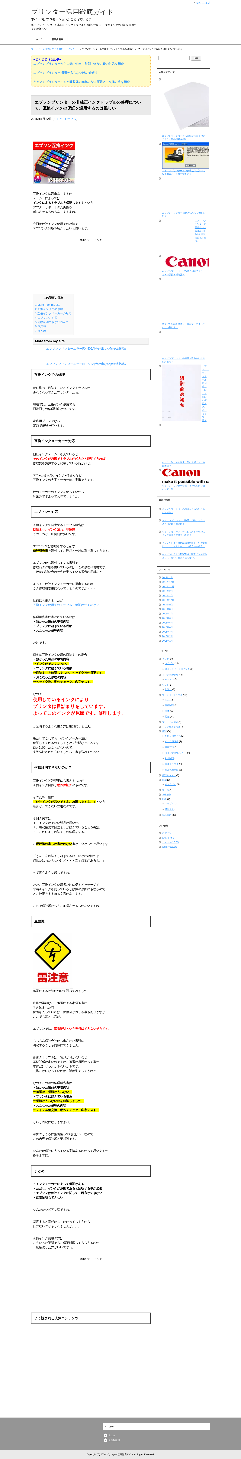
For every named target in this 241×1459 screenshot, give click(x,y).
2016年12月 (168, 582)
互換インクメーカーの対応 (53, 313)
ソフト (165, 685)
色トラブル (170, 784)
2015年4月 (167, 627)
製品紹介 (166, 815)
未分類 (165, 790)
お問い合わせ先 (173, 735)
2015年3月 (167, 631)
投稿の (168, 837)
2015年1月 (167, 641)
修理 (164, 731)
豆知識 (40, 326)
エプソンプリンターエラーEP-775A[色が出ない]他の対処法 (86, 363)
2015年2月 (167, 636)
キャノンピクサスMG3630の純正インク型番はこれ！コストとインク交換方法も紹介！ (184, 545)
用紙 (167, 716)
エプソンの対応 (46, 317)
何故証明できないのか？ (52, 322)
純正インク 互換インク (177, 669)
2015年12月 (168, 600)
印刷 (164, 780)
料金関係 (169, 758)
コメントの (170, 842)
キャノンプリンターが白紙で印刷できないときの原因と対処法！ (183, 522)
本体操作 (166, 794)
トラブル (70, 118)
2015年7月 (167, 613)
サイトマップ (203, 2)
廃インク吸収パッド (175, 752)
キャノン (169, 679)
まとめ (40, 330)
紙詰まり (169, 809)
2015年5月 (167, 622)
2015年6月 (167, 618)
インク (58, 118)
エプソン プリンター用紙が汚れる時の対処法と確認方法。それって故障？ (205, 393)
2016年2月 (167, 591)
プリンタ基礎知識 (171, 726)
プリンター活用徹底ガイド (72, 12)
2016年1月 (167, 595)
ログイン (166, 833)
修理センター (169, 775)
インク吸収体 (171, 741)
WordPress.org (169, 847)
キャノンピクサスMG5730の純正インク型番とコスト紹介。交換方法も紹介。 (184, 556)
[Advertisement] (91, 265)
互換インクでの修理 (49, 309)
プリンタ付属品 (170, 722)
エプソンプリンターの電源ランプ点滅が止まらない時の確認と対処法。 (200, 230)
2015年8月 (167, 609)
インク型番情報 (170, 674)
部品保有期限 (171, 769)
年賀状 (168, 689)
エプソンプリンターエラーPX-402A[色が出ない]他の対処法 (86, 348)
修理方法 (169, 747)
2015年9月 (167, 604)
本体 (167, 711)
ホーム (39, 39)
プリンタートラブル (172, 695)
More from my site (47, 304)
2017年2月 (167, 577)
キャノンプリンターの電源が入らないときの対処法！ (183, 511)
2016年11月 (168, 586)
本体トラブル (171, 764)
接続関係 (169, 705)
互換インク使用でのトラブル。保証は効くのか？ (66, 605)
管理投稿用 (57, 39)
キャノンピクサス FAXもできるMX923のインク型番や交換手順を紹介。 (183, 533)
